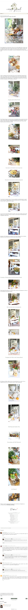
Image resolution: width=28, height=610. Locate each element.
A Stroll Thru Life (16, 515)
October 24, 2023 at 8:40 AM (11, 532)
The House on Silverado (10, 512)
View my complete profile (6, 606)
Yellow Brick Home (18, 521)
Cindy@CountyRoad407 (5, 575)
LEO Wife (17, 518)
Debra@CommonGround (8, 569)
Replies (4, 537)
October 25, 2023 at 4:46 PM (16, 569)
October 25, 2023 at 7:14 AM (11, 545)
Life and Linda (18, 512)
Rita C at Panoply (4, 545)
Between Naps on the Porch (15, 514)
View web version (14, 600)
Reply (3, 535)
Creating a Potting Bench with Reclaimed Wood (11, 277)
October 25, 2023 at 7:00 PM (13, 575)
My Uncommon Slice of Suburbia (16, 513)
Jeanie (3, 562)
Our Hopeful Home (15, 520)
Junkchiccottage (4, 532)
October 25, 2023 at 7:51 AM (8, 562)
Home (14, 598)
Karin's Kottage (16, 519)
